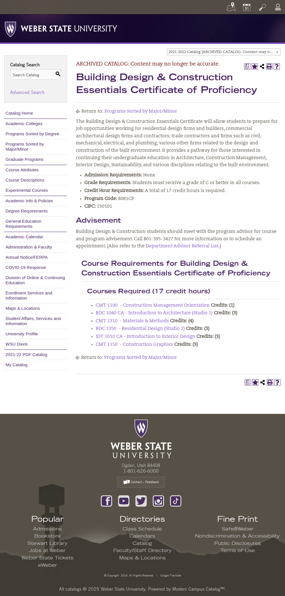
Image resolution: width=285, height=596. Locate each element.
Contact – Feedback (141, 482)
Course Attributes (22, 169)
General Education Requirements (23, 224)
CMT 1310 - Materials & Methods (132, 321)
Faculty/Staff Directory (142, 550)
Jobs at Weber (47, 550)
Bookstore (47, 536)
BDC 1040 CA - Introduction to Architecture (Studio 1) (154, 313)
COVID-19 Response (26, 267)
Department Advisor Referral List (182, 246)
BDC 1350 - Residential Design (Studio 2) (140, 329)
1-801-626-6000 (141, 471)
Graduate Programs (24, 159)
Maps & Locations (23, 308)
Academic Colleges (24, 123)
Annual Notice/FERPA (27, 257)
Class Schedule (142, 529)
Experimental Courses (27, 190)
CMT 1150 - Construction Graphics (134, 344)
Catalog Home (19, 113)
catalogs (73, 589)
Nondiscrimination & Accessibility (237, 536)
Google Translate (170, 575)
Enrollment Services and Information (29, 295)
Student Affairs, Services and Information (33, 321)
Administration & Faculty (29, 247)
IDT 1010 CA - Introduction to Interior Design (145, 336)
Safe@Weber (237, 529)
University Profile (22, 333)
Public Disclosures (237, 543)
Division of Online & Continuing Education (35, 280)
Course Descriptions (25, 180)
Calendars (142, 536)
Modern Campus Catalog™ (198, 589)
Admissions (47, 529)
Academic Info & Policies (29, 200)
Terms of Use (237, 550)
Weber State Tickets (48, 558)
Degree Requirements (27, 211)
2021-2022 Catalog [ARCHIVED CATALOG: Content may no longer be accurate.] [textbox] (224, 52)
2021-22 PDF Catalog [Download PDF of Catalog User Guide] (26, 354)
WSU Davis (17, 344)
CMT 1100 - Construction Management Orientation (153, 305)
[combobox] (223, 52)
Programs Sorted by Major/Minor (25, 146)
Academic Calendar (24, 236)
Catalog (142, 543)
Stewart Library (48, 543)
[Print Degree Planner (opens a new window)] (247, 66)
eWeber (47, 565)
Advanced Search (27, 92)
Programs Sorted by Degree (32, 133)
